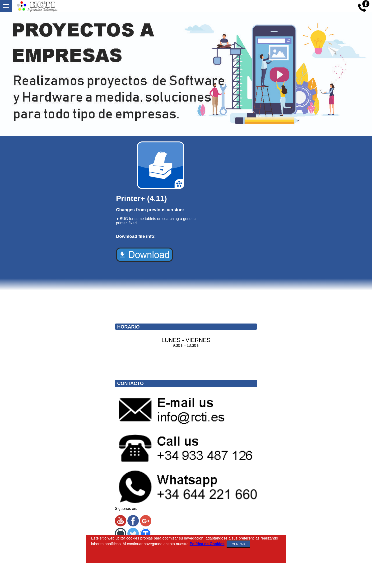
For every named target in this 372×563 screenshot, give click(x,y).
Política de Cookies (207, 544)
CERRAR (238, 544)
